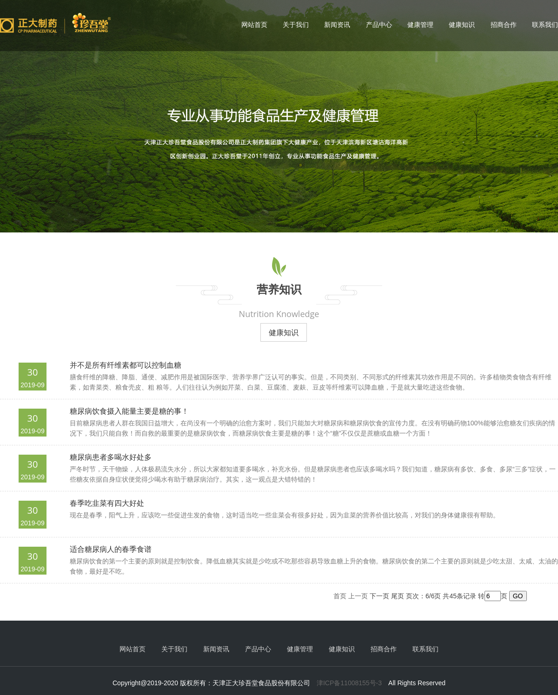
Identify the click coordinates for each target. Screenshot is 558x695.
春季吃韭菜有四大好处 (107, 503)
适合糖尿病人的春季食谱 (111, 549)
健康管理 (420, 24)
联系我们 (545, 24)
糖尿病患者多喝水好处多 (111, 457)
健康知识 (462, 24)
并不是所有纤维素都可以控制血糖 (125, 365)
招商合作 (504, 24)
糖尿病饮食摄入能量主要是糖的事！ (129, 411)
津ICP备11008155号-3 (349, 683)
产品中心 (379, 24)
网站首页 (254, 24)
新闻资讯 (337, 24)
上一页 (358, 596)
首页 (339, 596)
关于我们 (296, 24)
